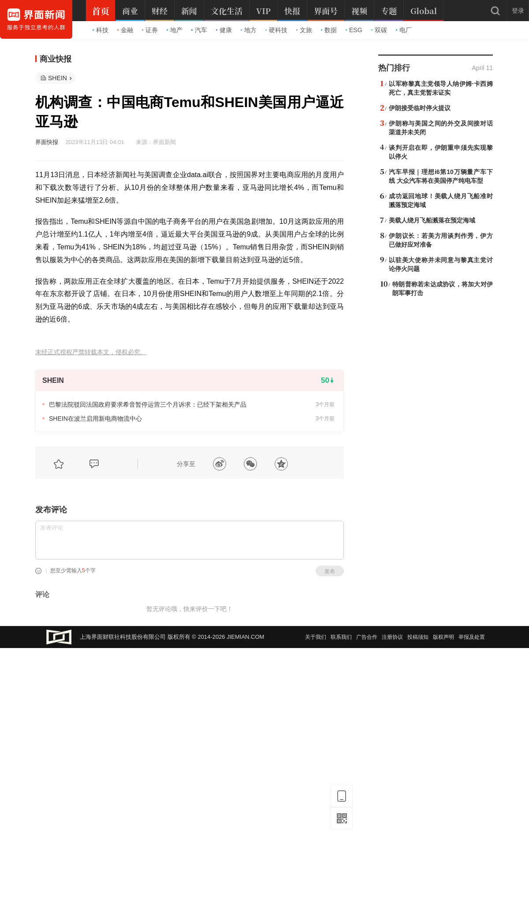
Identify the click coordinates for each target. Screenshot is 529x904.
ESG (354, 29)
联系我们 (341, 637)
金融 (125, 29)
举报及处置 (471, 637)
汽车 (199, 29)
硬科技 (276, 29)
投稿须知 (417, 637)
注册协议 (392, 637)
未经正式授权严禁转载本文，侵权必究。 (90, 352)
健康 (224, 29)
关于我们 (315, 637)
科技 (100, 29)
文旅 (304, 29)
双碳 (379, 29)
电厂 (404, 29)
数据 (329, 29)
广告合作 (366, 637)
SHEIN (57, 78)
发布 (329, 571)
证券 (150, 29)
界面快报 (46, 142)
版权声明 (443, 637)
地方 (249, 29)
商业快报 (55, 59)
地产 (175, 29)
